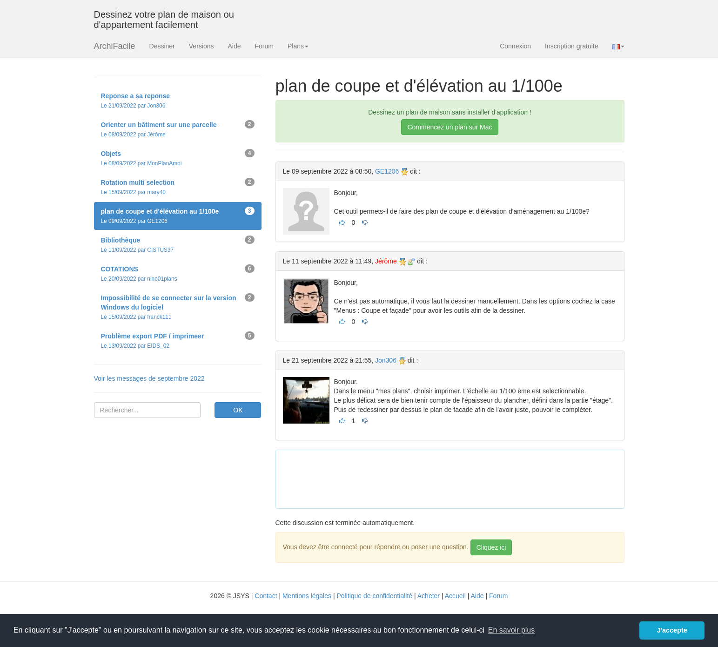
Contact (266, 596)
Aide (234, 46)
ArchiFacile (114, 46)
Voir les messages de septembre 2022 (149, 378)
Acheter (428, 596)
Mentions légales (306, 596)
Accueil (455, 596)
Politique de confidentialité (374, 596)
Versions (201, 46)
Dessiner (162, 46)
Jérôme (386, 261)
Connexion (515, 46)
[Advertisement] (452, 478)
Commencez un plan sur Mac (449, 127)
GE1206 (387, 171)
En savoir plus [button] (511, 630)
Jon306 (385, 360)
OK (237, 410)
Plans (298, 46)
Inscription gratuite (571, 46)
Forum (264, 46)
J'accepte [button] (672, 630)
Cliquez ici (491, 547)
